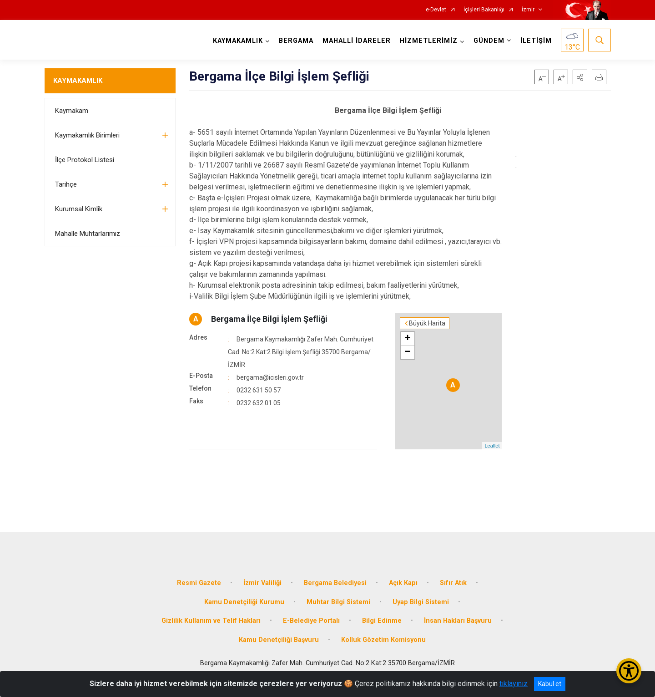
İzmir (528, 10)
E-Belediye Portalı (311, 621)
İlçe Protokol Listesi (84, 160)
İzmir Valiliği (262, 583)
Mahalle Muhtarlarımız (87, 233)
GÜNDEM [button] (489, 41)
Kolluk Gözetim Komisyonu (383, 640)
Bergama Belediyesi (335, 583)
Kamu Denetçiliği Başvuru (279, 640)
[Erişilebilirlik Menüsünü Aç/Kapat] (628, 670)
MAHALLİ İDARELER (356, 41)
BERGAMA (296, 41)
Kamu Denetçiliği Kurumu (244, 602)
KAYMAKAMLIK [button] (238, 41)
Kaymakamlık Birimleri (87, 135)
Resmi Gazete (199, 583)
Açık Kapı (403, 583)
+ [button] (407, 339)
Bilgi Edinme (382, 621)
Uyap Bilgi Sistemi (421, 602)
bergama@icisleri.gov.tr (270, 377)
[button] (580, 77)
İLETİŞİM (536, 41)
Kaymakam (71, 111)
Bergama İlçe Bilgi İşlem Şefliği (269, 319)
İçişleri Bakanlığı (484, 10)
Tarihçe (66, 184)
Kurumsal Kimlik (78, 209)
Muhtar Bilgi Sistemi (338, 602)
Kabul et (549, 683)
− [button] (407, 352)
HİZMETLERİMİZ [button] (429, 41)
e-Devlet (436, 10)
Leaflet (491, 445)
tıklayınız (513, 683)
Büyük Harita (427, 323)
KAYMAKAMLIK (77, 80)
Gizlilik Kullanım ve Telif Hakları (211, 621)
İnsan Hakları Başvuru (458, 621)
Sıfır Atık (453, 583)
